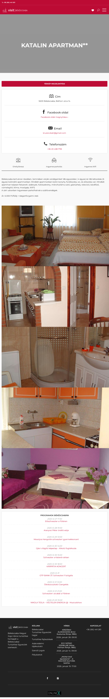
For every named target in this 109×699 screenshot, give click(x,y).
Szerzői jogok (38, 650)
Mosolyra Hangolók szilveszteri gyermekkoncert (56, 539)
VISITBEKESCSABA (15, 10)
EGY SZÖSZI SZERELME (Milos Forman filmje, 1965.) (66, 645)
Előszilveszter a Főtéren (56, 521)
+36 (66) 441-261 (93, 629)
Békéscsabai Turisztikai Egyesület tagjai (41, 632)
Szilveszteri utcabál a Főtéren (56, 593)
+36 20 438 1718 (54, 149)
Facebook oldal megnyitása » (54, 117)
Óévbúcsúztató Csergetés (56, 584)
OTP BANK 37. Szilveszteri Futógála (56, 575)
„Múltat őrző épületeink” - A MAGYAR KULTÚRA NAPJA (66, 660)
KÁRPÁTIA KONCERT (56, 566)
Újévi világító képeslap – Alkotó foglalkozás (56, 548)
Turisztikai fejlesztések (42, 639)
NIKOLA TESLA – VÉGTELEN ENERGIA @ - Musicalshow (56, 602)
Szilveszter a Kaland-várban (56, 557)
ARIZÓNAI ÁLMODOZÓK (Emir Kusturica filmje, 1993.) (67, 632)
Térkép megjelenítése (54, 84)
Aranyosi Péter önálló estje (56, 530)
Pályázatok (37, 654)
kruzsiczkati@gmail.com (54, 133)
